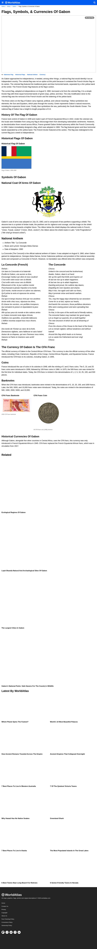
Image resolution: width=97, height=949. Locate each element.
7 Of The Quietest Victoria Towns (63, 786)
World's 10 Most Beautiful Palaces (64, 722)
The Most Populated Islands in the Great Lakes (69, 851)
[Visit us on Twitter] (11, 932)
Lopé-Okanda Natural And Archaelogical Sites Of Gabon (24, 571)
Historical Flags (20, 74)
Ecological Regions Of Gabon (14, 512)
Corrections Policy (7, 922)
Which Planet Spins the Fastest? (15, 722)
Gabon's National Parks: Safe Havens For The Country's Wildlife (28, 686)
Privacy (4, 909)
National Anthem (32, 74)
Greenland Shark (57, 818)
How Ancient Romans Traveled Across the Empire (22, 754)
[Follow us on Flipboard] (3, 932)
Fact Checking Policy (8, 919)
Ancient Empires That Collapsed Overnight (67, 754)
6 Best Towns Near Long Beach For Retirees (19, 883)
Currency (42, 74)
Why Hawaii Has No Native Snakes (15, 818)
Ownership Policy (7, 925)
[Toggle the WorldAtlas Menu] (3, 2)
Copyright (4, 912)
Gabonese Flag (8, 74)
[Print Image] (89, 18)
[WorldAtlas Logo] (13, 2)
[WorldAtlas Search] (94, 2)
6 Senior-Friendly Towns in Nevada (64, 883)
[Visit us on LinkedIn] (19, 932)
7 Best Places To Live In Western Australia (19, 786)
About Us (4, 916)
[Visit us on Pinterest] (15, 932)
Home (3, 903)
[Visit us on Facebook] (7, 932)
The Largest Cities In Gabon (13, 628)
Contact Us (5, 906)
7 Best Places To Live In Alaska (14, 851)
